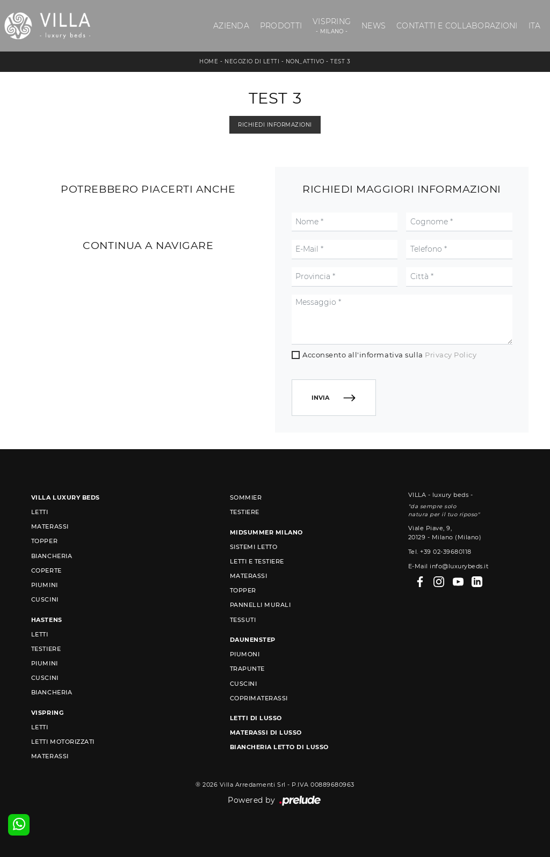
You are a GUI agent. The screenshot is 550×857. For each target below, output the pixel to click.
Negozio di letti (252, 61)
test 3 (340, 61)
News (373, 26)
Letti (39, 512)
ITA (535, 26)
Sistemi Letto (254, 547)
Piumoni (245, 654)
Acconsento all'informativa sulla (389, 354)
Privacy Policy (450, 354)
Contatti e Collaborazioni (456, 26)
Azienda (231, 26)
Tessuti (243, 620)
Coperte (46, 570)
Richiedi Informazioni (275, 124)
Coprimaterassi (259, 698)
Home (208, 61)
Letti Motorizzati (63, 741)
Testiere (46, 649)
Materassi (50, 526)
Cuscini (45, 599)
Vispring (332, 26)
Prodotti (281, 26)
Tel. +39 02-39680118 (440, 551)
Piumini (44, 585)
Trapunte (247, 668)
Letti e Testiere (257, 561)
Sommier (246, 497)
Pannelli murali (260, 605)
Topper (44, 541)
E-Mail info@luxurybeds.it (448, 566)
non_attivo (305, 61)
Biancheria (51, 556)
